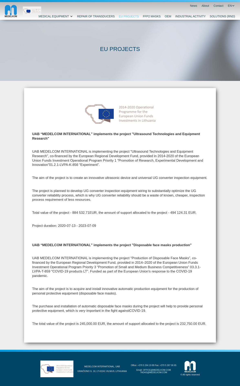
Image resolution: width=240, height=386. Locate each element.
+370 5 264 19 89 (146, 365)
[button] (230, 6)
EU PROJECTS (129, 16)
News (193, 5)
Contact (218, 5)
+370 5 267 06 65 (168, 365)
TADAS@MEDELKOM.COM (153, 372)
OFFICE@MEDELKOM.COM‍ (157, 370)
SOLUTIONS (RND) (222, 16)
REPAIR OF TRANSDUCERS (96, 16)
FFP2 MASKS (152, 16)
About (205, 5)
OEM (168, 16)
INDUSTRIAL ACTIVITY (190, 16)
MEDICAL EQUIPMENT (54, 16)
